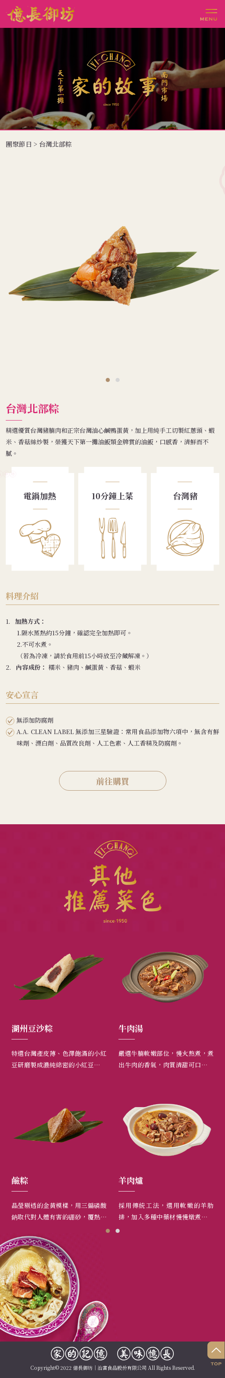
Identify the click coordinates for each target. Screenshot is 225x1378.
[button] (108, 380)
